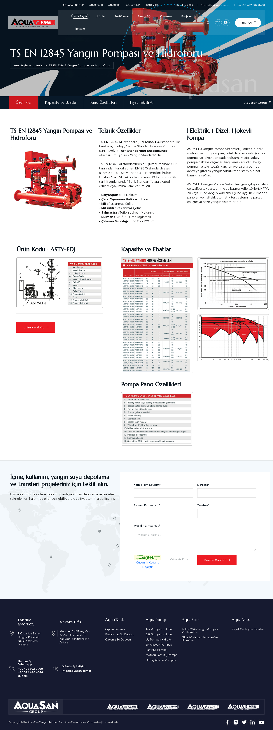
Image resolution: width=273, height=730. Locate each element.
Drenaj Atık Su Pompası (161, 660)
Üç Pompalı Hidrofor (159, 639)
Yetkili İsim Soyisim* (147, 484)
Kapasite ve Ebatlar (61, 102)
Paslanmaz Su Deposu (119, 634)
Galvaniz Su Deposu (118, 639)
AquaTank (96, 5)
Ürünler (101, 16)
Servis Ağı (144, 16)
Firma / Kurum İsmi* (147, 505)
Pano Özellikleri (103, 102)
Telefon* (203, 505)
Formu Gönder (217, 560)
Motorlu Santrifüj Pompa (161, 655)
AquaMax (152, 5)
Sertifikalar (122, 16)
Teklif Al (248, 22)
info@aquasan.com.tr (216, 5)
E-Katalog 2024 (183, 5)
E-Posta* (203, 484)
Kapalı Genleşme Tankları (248, 629)
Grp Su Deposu (115, 629)
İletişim (80, 29)
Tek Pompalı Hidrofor (159, 629)
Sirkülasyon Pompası (159, 644)
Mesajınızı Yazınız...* (147, 525)
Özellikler (24, 102)
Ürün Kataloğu (35, 327)
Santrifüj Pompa (156, 650)
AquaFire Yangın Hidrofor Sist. (45, 722)
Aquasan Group (73, 5)
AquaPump (133, 5)
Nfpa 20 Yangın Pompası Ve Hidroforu (200, 639)
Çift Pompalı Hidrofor (159, 634)
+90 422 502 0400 (251, 5)
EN (226, 22)
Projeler (186, 16)
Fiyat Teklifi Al (142, 102)
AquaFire (114, 5)
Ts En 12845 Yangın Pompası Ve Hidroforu (200, 631)
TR (218, 22)
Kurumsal (166, 16)
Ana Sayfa (80, 16)
